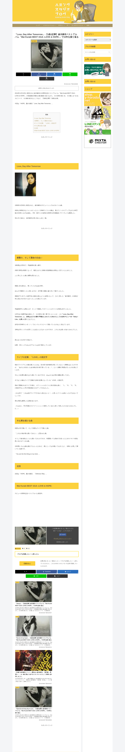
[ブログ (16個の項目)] (22, 715)
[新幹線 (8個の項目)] (17, 731)
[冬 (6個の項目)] (35, 736)
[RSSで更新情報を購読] (46, 647)
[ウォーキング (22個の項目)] (39, 709)
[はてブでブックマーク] (47, 74)
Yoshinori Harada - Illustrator (59, 694)
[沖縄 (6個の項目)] (29, 736)
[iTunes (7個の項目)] (41, 733)
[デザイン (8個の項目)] (33, 731)
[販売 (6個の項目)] (29, 739)
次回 (36, 124)
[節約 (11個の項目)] (25, 723)
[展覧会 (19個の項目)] (36, 712)
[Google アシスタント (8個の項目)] (20, 728)
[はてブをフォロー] (35, 647)
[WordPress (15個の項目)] (40, 715)
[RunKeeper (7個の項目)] (34, 733)
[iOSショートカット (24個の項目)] (20, 709)
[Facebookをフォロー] (33, 647)
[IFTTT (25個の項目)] (40, 707)
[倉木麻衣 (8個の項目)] (35, 728)
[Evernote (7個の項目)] (17, 736)
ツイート (83, 692)
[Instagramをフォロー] (38, 647)
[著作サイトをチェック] (28, 647)
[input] (97, 52)
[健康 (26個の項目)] (26, 707)
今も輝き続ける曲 (40, 121)
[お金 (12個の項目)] (35, 720)
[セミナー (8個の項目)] (25, 731)
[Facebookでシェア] (36, 74)
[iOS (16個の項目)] (27, 715)
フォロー (63, 530)
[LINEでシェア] (57, 74)
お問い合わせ (71, 747)
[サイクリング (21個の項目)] (18, 712)
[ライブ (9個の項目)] (41, 725)
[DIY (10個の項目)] (41, 723)
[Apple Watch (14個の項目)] (31, 717)
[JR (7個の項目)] (24, 736)
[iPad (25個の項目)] (33, 707)
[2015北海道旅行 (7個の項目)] (19, 733)
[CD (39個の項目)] (16, 704)
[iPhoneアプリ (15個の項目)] (19, 717)
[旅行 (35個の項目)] (28, 704)
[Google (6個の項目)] (41, 736)
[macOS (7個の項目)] (40, 731)
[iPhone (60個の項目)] (30, 701)
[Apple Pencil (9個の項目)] (25, 725)
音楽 (28, 544)
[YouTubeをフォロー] (40, 647)
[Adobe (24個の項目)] (30, 709)
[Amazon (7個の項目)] (27, 733)
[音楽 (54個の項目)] (41, 701)
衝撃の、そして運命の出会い (43, 116)
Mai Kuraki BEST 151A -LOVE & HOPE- (46, 126)
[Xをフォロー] (30, 647)
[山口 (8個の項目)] (29, 728)
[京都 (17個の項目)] (16, 715)
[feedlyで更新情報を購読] (43, 647)
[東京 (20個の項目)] (31, 712)
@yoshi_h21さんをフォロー (63, 534)
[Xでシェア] (25, 74)
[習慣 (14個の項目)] (40, 717)
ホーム (52, 747)
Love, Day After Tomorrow (42, 114)
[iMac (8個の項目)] (41, 728)
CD (23, 544)
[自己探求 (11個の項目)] (18, 723)
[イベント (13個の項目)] (28, 720)
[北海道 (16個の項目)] (33, 715)
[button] (68, 74)
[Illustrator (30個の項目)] (18, 707)
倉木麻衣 (17, 544)
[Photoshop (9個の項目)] (34, 725)
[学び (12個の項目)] (41, 720)
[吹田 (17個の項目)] (42, 712)
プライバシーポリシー (60, 747)
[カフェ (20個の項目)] (25, 712)
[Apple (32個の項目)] (34, 704)
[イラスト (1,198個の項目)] (17, 701)
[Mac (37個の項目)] (22, 704)
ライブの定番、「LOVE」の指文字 (45, 119)
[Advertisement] (46, 145)
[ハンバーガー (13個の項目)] (19, 720)
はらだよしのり (32, 634)
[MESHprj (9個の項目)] (17, 725)
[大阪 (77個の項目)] (23, 701)
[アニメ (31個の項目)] (41, 704)
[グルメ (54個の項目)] (36, 701)
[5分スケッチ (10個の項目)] (33, 723)
